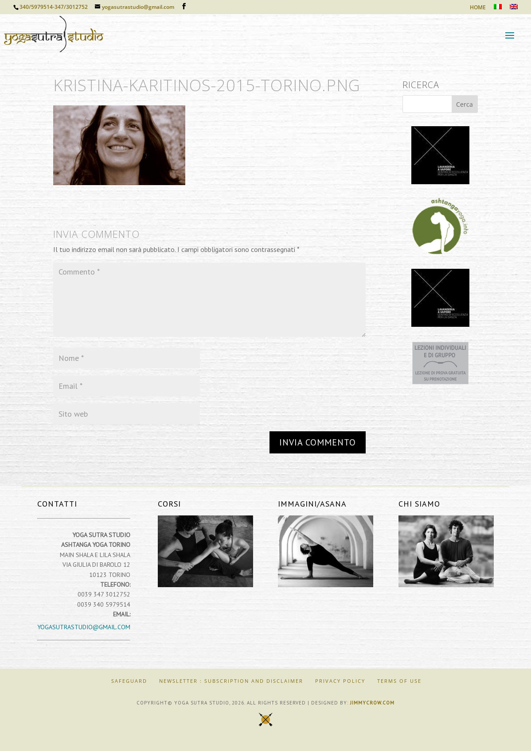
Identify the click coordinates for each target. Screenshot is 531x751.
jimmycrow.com (372, 703)
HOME (478, 8)
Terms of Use (399, 680)
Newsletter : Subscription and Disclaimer (231, 680)
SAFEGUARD (129, 680)
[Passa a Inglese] (514, 9)
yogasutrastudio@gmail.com (83, 627)
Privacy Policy (340, 680)
